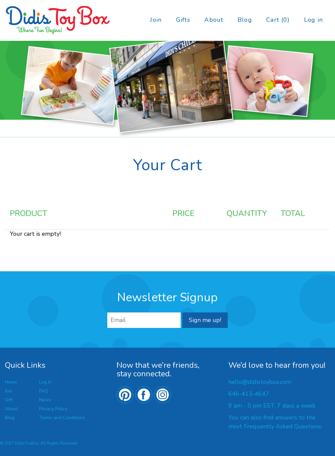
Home (11, 382)
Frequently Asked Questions (282, 426)
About (213, 20)
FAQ (43, 391)
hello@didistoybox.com (259, 382)
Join (156, 20)
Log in (313, 20)
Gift (9, 400)
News (45, 400)
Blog (245, 20)
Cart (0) (278, 20)
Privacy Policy (53, 409)
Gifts (183, 20)
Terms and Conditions (62, 418)
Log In (45, 382)
